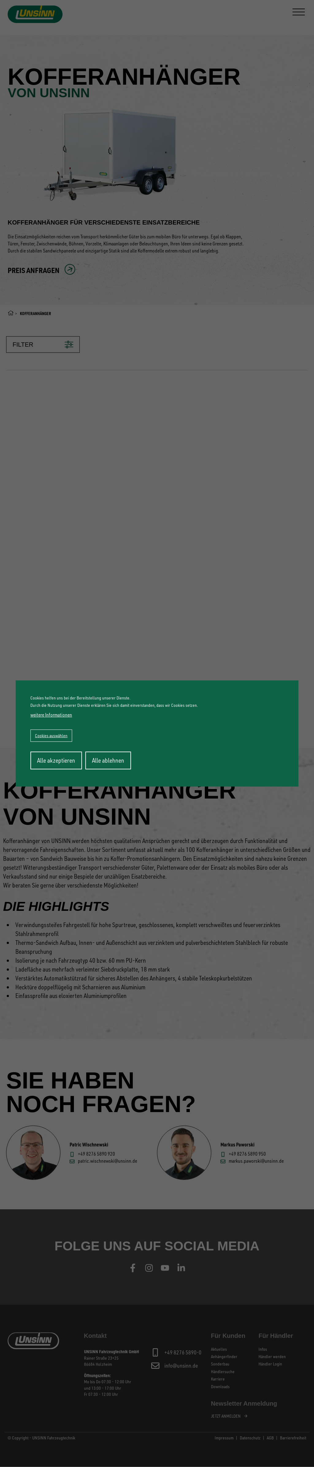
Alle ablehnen (108, 760)
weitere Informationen (51, 715)
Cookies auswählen (51, 735)
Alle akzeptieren (56, 760)
